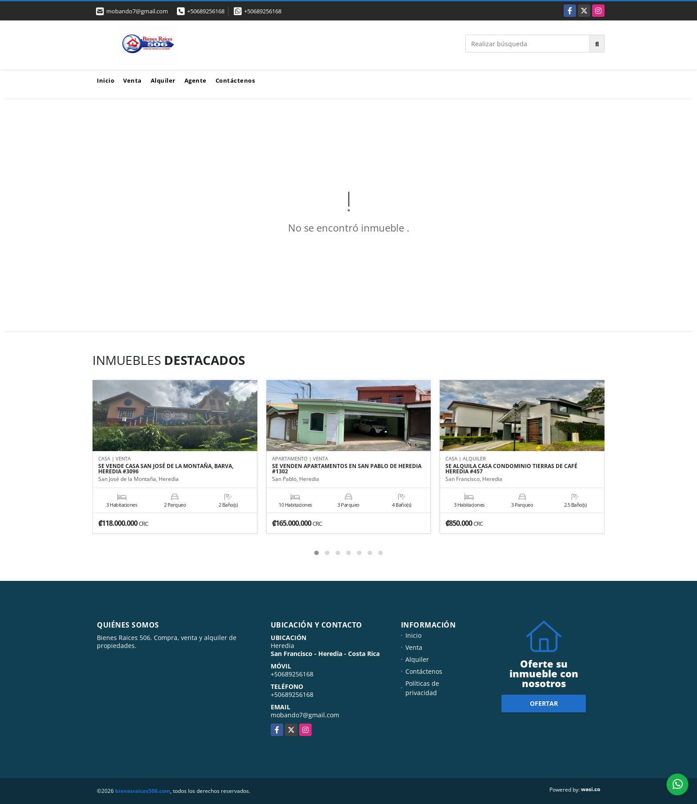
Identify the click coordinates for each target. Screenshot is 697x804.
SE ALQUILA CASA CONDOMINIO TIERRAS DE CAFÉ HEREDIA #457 (511, 469)
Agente (195, 80)
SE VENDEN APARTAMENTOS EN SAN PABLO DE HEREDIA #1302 (346, 469)
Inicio (105, 80)
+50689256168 (205, 11)
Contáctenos (235, 80)
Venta (132, 80)
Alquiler (163, 80)
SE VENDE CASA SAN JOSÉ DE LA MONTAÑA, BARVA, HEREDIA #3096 (165, 469)
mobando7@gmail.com (305, 715)
